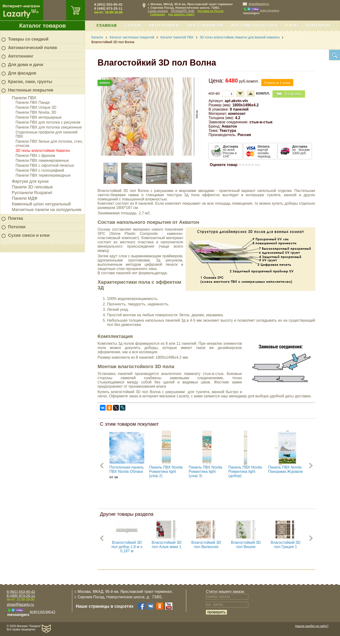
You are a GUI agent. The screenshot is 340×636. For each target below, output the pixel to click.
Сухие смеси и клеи (29, 235)
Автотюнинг (20, 56)
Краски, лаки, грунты (30, 81)
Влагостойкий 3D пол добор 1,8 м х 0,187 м (126, 546)
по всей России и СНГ (230, 151)
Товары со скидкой (28, 39)
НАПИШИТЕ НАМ (182, 11)
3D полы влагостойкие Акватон (43, 151)
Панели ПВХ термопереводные (43, 175)
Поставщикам (205, 25)
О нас (291, 25)
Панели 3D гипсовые (32, 187)
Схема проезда (158, 11)
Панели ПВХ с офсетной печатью (45, 165)
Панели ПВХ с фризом (35, 156)
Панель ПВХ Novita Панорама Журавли (285, 469)
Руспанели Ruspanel (32, 192)
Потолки (17, 226)
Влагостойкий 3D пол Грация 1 (285, 544)
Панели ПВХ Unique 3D (36, 107)
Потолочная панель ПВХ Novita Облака (126, 469)
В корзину (289, 93)
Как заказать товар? (181, 14)
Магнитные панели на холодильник (46, 209)
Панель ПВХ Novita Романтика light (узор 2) (166, 471)
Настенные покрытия (30, 90)
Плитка (15, 218)
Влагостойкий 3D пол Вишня (246, 544)
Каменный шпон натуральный (41, 204)
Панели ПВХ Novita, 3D (36, 112)
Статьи (132, 25)
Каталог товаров (42, 25)
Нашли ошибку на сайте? (311, 626)
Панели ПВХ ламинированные (42, 160)
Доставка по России (210, 11)
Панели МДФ (24, 198)
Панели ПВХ (24, 98)
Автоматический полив (32, 47)
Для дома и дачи (25, 64)
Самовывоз (157, 14)
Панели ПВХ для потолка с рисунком (48, 122)
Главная (106, 25)
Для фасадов (22, 73)
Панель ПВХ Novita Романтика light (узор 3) (205, 471)
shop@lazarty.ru (259, 4)
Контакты (318, 25)
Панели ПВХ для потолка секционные (49, 127)
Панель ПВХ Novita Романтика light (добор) (245, 471)
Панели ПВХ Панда (33, 102)
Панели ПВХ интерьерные (39, 117)
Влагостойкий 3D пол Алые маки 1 (166, 544)
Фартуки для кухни (30, 181)
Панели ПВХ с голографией (40, 170)
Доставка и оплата (254, 25)
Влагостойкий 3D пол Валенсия (206, 544)
